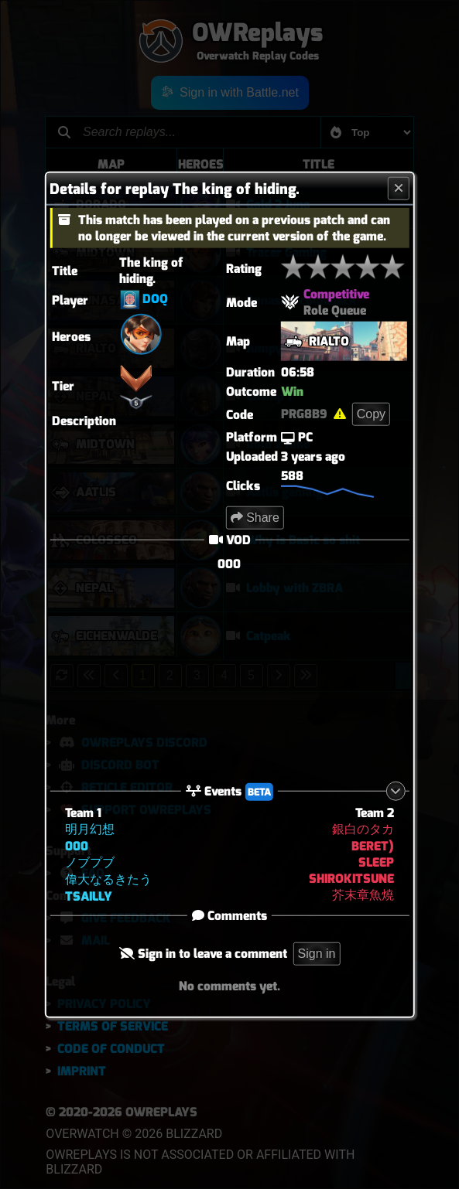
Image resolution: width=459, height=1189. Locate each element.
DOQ (155, 299)
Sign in (317, 952)
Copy (371, 414)
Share (255, 517)
